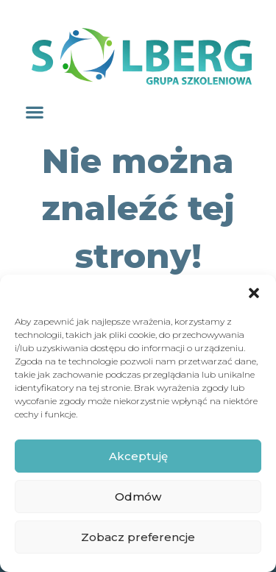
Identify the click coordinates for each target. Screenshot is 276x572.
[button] (254, 293)
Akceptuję (138, 456)
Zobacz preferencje (138, 537)
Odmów (138, 497)
